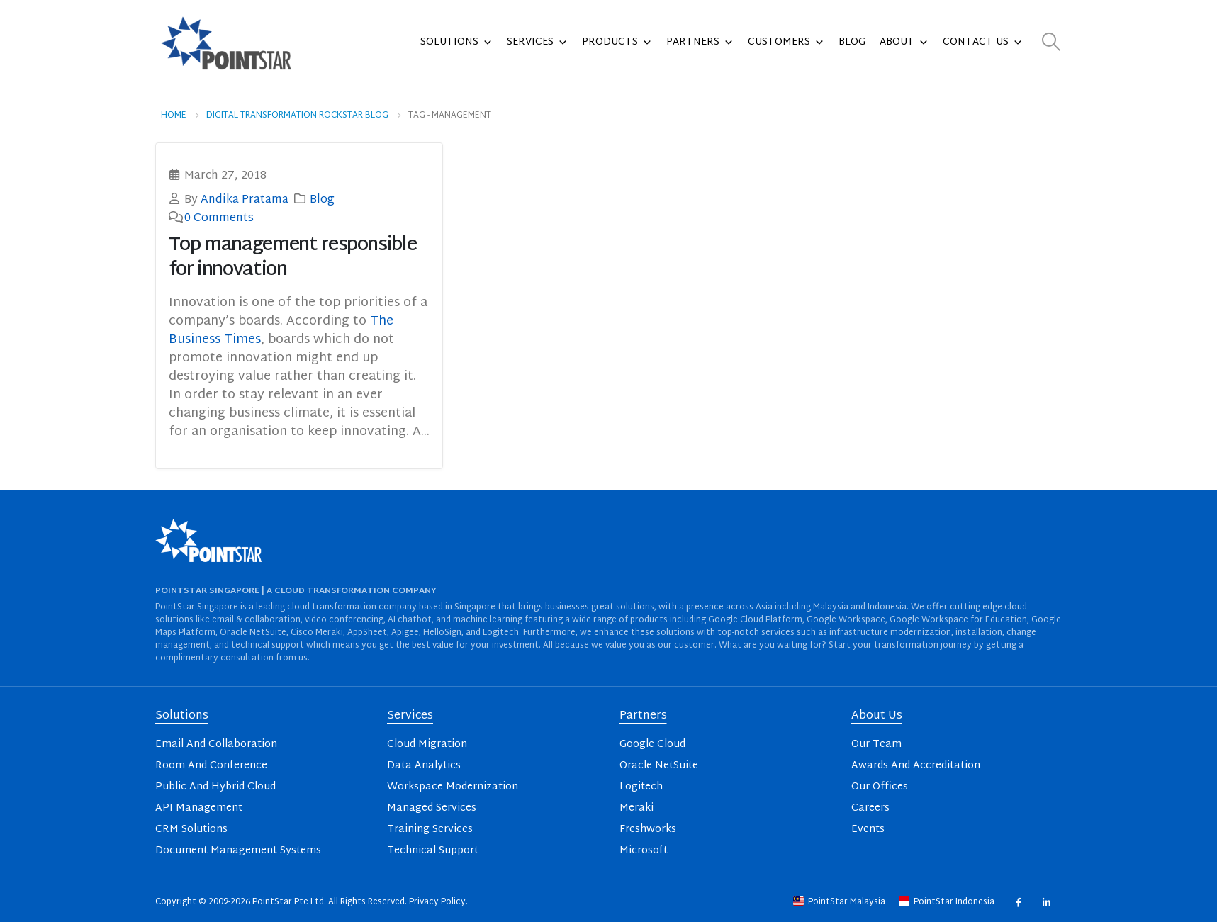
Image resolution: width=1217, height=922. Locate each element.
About (904, 42)
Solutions (456, 42)
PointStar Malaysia (840, 902)
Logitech (641, 787)
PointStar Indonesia (948, 902)
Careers (870, 808)
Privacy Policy (437, 902)
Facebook (1018, 902)
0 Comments (219, 218)
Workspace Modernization (452, 787)
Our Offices (879, 787)
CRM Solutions (191, 829)
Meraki (636, 808)
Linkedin (1046, 902)
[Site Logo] (226, 42)
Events (868, 829)
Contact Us (983, 42)
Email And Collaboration (216, 744)
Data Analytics (424, 765)
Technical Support (432, 850)
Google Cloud (652, 744)
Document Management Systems (238, 850)
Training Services (430, 829)
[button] (1051, 43)
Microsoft (643, 850)
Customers (786, 42)
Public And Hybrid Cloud (215, 787)
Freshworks (647, 829)
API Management (198, 808)
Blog (852, 42)
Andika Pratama (244, 199)
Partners (700, 42)
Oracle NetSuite (658, 765)
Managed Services (431, 808)
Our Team (876, 744)
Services (537, 42)
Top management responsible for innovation (293, 258)
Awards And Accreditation (915, 765)
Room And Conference (211, 765)
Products (617, 42)
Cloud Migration (427, 744)
